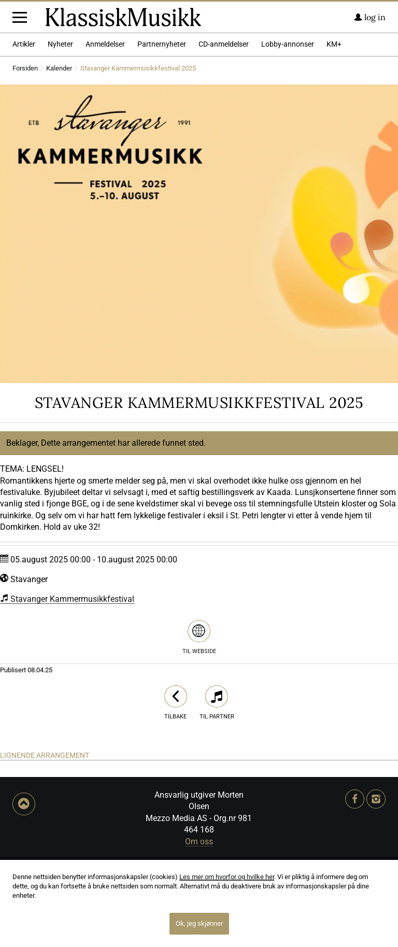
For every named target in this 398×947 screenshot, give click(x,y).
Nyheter (60, 131)
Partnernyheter (161, 131)
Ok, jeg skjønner (199, 923)
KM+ (334, 131)
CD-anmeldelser (223, 131)
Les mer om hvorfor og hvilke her (226, 877)
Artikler (23, 131)
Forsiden (25, 155)
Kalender (59, 155)
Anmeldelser (105, 131)
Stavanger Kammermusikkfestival (67, 686)
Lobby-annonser (287, 131)
